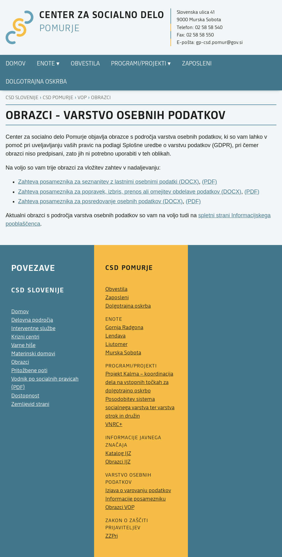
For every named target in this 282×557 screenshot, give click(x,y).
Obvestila (116, 289)
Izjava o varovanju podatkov (138, 490)
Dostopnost (25, 395)
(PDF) (209, 182)
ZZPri (111, 536)
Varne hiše (23, 345)
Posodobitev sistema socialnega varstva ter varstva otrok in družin (139, 407)
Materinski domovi (33, 353)
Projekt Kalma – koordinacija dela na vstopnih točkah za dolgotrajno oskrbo (139, 382)
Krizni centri (25, 337)
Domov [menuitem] (16, 63)
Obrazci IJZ (118, 462)
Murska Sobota (123, 352)
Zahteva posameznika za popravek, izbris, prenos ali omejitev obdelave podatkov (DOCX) (129, 192)
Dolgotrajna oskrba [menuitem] (36, 81)
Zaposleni (117, 297)
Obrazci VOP (119, 507)
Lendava (115, 336)
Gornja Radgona (124, 327)
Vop (82, 97)
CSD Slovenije (22, 97)
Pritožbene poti (29, 370)
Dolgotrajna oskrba (128, 306)
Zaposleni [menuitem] (197, 63)
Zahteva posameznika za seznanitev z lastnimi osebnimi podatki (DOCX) (108, 182)
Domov (20, 311)
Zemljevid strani (30, 404)
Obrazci (101, 97)
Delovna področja (32, 320)
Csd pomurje (58, 97)
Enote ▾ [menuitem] (48, 63)
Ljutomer (116, 344)
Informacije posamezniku (135, 499)
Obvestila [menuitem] (85, 63)
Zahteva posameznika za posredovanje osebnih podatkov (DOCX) (100, 201)
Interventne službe (33, 328)
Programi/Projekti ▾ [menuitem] (141, 63)
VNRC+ (113, 424)
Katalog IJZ (118, 453)
